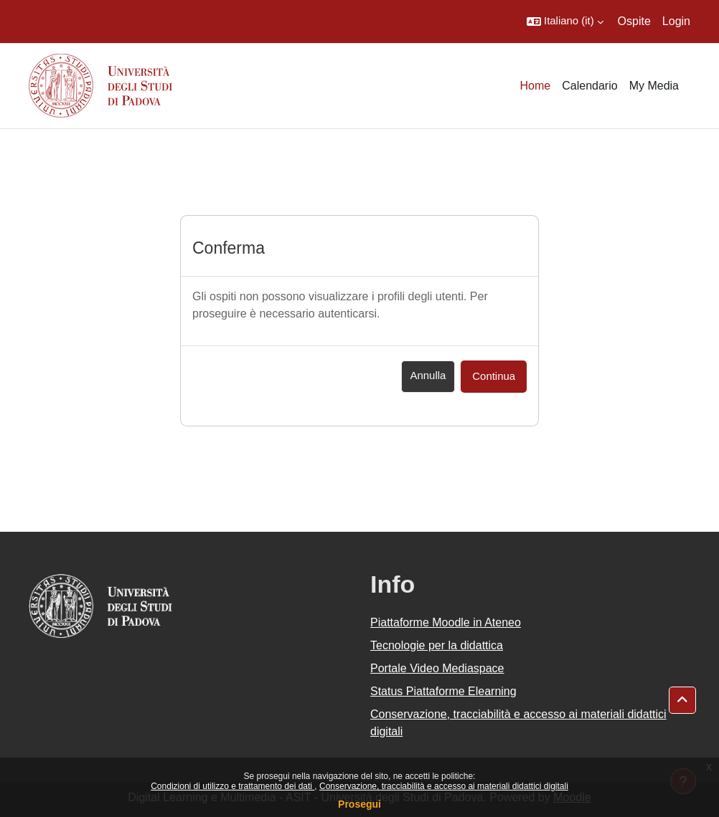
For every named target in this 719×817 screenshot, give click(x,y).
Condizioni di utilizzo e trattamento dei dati (232, 786)
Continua (493, 376)
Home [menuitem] (535, 86)
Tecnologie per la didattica (436, 645)
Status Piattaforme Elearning (443, 691)
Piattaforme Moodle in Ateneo (445, 622)
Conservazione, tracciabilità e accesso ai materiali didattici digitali (443, 786)
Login (676, 21)
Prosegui (359, 804)
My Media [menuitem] (654, 86)
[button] (565, 21)
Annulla (428, 375)
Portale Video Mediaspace (437, 668)
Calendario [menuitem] (589, 86)
